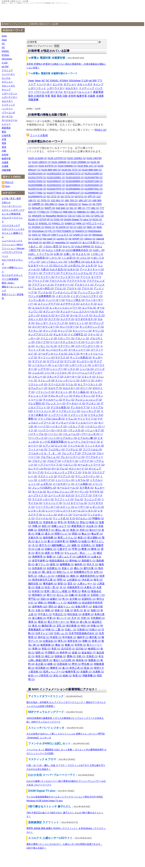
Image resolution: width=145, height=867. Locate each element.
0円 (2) (92, 196)
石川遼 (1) (84, 594)
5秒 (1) (81, 208)
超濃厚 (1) (88, 614)
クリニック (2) (48, 338)
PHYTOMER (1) (65, 231)
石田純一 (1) (98, 594)
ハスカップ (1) (75, 426)
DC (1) (90, 215)
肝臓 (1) (39, 533)
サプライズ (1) (55, 361)
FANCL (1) (58, 223)
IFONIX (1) (38, 227)
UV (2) (87, 234)
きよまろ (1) (83, 254)
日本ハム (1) (61, 633)
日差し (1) (70, 629)
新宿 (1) (62, 583)
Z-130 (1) (37, 238)
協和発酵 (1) (50, 537)
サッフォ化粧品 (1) (81, 357)
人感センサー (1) (86, 583)
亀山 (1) (86, 533)
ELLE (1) (33, 223)
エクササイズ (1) (69, 303)
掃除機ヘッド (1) (57, 602)
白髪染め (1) (50, 640)
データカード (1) (75, 403)
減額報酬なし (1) (61, 545)
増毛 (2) (52, 606)
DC (47, 80)
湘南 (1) (74, 575)
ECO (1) (97, 219)
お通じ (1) (69, 254)
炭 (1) (87, 610)
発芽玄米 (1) (74, 640)
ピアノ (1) (49, 445)
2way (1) (63, 204)
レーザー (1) (82, 506)
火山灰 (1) (92, 526)
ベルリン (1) (70, 464)
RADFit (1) (81, 231)
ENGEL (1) (45, 223)
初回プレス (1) (64, 572)
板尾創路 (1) (47, 644)
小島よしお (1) (46, 575)
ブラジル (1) (89, 453)
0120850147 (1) (75, 192)
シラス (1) (73, 369)
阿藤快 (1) (98, 518)
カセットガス (84, 84)
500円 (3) (50, 208)
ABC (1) (94, 211)
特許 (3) (85, 625)
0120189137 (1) (56, 181)
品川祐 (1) (81, 648)
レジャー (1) (53, 510)
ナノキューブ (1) (65, 422)
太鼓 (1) (39, 610)
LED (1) (81, 227)
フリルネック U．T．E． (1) (44, 453)
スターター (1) (72, 376)
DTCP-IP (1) (46, 219)
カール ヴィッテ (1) (81, 315)
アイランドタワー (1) (67, 277)
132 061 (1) (57, 200)
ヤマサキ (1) (96, 491)
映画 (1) (93, 522)
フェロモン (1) (56, 449)
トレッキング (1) (90, 411)
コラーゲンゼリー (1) (87, 346)
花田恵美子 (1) (46, 529)
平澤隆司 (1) (52, 652)
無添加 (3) (82, 660)
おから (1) (68, 246)
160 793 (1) (71, 200)
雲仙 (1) (84, 522)
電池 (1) (74, 621)
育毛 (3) (62, 522)
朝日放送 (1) (74, 614)
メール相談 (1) (83, 483)
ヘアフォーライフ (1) (50, 464)
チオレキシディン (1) (60, 395)
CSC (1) (80, 215)
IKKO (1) (50, 227)
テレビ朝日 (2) (36, 403)
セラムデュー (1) (37, 388)
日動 (65, 95)
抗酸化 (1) (50, 549)
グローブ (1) (42, 342)
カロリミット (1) (78, 323)
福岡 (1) (39, 652)
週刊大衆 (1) (90, 568)
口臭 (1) (39, 549)
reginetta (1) (62, 242)
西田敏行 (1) (39, 594)
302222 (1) (75, 204)
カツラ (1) (54, 319)
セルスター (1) (71, 388)
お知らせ (6, 202)
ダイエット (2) (63, 391)
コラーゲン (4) (66, 346)
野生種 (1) (87, 663)
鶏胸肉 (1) (75, 541)
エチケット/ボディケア (13, 210)
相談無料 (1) (74, 602)
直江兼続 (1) (39, 617)
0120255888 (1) (37, 185)
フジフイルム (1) (92, 449)
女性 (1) (98, 572)
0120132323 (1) (75, 177)
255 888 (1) (51, 204)
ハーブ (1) (43, 426)
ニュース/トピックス (12, 240)
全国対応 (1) (89, 598)
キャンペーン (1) (82, 330)
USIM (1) (78, 234)
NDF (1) (91, 227)
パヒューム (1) (71, 434)
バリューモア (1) (94, 430)
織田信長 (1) (35, 583)
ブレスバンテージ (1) (72, 457)
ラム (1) (78, 499)
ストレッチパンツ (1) (67, 380)
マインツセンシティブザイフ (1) (62, 472)
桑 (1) (50, 541)
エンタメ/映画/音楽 (11, 214)
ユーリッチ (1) (56, 495)
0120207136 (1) (93, 181)
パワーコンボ (41, 91)
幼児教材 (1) (42, 667)
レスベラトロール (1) (72, 510)
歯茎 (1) (54, 564)
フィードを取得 (39, 135)
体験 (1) (49, 610)
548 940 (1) (62, 208)
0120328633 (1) (75, 185)
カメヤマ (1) (67, 319)
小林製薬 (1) (62, 575)
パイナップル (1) (37, 434)
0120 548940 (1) (67, 165)
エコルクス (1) (40, 307)
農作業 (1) (95, 637)
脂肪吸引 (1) (89, 560)
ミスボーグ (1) (46, 480)
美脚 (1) (36, 648)
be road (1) (49, 238)
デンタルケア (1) (80, 407)
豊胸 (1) (71, 656)
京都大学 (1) (35, 537)
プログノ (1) (39, 460)
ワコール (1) (79, 514)
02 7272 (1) (53, 196)
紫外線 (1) (75, 560)
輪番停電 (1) (72, 671)
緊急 (30, 95)
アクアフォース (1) (43, 284)
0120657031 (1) (93, 188)
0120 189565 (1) (61, 162)
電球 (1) (32, 621)
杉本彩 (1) (38, 591)
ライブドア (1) (83, 495)
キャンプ (98, 84)
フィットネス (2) (94, 445)
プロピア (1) (54, 460)
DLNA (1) (33, 219)
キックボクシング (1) (91, 326)
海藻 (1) (74, 529)
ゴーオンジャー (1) (79, 349)
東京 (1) (36, 625)
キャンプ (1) (65, 330)
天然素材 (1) (98, 617)
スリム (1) (71, 384)
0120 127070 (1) (57, 158)
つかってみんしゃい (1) (53, 261)
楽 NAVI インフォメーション (15, 24)
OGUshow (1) (40, 231)
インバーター (44, 84)
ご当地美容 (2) (40, 257)
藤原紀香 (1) (49, 625)
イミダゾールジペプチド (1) (86, 296)
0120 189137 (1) (41, 162)
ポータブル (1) (59, 468)
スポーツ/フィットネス (13, 229)
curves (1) (62, 238)
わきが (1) (73, 269)
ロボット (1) (65, 514)
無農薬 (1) (94, 660)
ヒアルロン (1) (68, 437)
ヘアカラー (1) (70, 460)
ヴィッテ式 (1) (61, 518)
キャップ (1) (50, 330)
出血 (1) (36, 572)
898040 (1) (83, 211)
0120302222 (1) (56, 185)
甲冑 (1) (76, 549)
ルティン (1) (67, 506)
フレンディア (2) (71, 453)
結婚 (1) (86, 541)
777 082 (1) (92, 208)
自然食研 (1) (39, 568)
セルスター (71, 88)
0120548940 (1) (75, 188)
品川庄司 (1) (68, 648)
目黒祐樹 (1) (64, 663)
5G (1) (73, 208)
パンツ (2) (54, 437)
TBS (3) (46, 234)
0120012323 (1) (37, 173)
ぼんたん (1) (60, 265)
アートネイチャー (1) (92, 269)
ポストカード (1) (78, 468)
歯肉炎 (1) (80, 564)
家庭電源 (98, 91)
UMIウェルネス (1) (61, 234)
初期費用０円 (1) (83, 572)
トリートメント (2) (44, 411)
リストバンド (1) (52, 503)
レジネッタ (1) (36, 510)
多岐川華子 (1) (83, 606)
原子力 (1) (45, 545)
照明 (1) (61, 579)
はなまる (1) (92, 261)
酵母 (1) (95, 549)
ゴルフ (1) (73, 353)
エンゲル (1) (89, 307)
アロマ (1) (87, 288)
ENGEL (54, 80)
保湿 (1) (39, 656)
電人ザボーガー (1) (58, 621)
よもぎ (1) (91, 265)
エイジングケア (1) (49, 303)
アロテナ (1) (74, 288)
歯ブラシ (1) (42, 564)
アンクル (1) (45, 292)
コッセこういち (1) (46, 346)
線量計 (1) (56, 598)
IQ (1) (73, 227)
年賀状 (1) (56, 637)
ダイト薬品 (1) (80, 391)
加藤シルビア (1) (61, 526)
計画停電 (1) (62, 541)
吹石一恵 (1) (52, 587)
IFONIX (64, 80)
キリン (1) (98, 330)
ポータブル (56, 91)
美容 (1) (55, 648)
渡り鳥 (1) (85, 621)
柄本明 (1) (65, 652)
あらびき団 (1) (90, 242)
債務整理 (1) (39, 556)
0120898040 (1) (93, 192)
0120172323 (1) (37, 181)
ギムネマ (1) (60, 334)
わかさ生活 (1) (58, 269)
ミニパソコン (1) (64, 480)
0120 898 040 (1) (51, 169)
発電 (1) (96, 640)
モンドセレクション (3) (60, 491)
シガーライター (56, 88)
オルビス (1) (47, 315)
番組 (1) (59, 644)
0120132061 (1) (56, 177)
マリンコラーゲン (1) (87, 476)
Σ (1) (72, 518)
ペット (5, 256)
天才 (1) (75, 617)
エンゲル (58, 84)
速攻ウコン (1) (66, 606)
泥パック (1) (63, 617)
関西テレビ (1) (63, 533)
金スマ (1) (41, 541)
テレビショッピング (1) (88, 399)
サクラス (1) (62, 357)
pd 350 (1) (48, 242)
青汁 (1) (51, 594)
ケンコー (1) (92, 342)
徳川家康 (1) (73, 625)
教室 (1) (82, 537)
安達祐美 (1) (50, 522)
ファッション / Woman (13, 248)
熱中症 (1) (43, 637)
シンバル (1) (87, 369)
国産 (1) (49, 552)
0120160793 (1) (93, 177)
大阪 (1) (68, 610)
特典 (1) (50, 629)
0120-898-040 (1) (92, 169)
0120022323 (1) (56, 173)
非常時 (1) (80, 644)
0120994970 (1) (37, 196)
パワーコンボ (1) (89, 434)
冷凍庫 (100, 95)
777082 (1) (43, 211)
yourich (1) (76, 242)
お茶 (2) (58, 254)
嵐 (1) (65, 667)
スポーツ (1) (87, 380)
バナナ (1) (61, 430)
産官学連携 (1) (40, 560)
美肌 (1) (46, 648)
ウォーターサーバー (12, 206)
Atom (7, 186)
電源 (53, 95)
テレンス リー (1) (56, 403)
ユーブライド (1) (37, 495)
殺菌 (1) (51, 556)
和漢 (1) (77, 675)
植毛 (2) (98, 579)
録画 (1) (67, 675)
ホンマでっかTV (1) (39, 468)
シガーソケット (37, 88)
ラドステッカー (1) (43, 499)
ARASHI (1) (38, 215)
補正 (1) (49, 656)
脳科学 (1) (83, 637)
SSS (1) (36, 234)
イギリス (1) (63, 296)
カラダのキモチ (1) (86, 319)
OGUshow (75, 80)
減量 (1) (75, 545)
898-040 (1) (69, 211)
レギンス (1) (97, 506)
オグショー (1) (51, 311)
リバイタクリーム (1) (75, 503)
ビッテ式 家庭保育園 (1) (53, 441)
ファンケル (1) (75, 445)
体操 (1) (59, 610)
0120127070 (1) (37, 177)
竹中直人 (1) (45, 614)
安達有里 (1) (35, 522)
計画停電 (39, 95)
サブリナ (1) (39, 361)
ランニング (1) (92, 499)
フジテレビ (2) (73, 449)
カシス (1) (99, 315)
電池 (59, 95)
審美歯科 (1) (50, 583)
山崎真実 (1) (83, 556)
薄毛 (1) (62, 640)
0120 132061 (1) (76, 158)
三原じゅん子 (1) (66, 556)
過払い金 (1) (62, 529)
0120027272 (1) (75, 173)
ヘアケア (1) (86, 460)
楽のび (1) (95, 529)
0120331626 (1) (93, 185)
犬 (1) (35, 545)
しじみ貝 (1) (69, 257)
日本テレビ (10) (44, 633)
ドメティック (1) (77, 414)
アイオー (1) (35, 273)
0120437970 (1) (56, 188)
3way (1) (87, 204)
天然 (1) (85, 617)
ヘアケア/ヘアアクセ (12, 252)
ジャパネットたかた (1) (57, 372)
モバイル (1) (39, 491)
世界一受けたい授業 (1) (57, 591)
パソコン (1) (55, 434)
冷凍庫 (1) (98, 671)
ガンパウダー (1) (69, 326)
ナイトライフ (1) (87, 418)
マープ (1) (38, 472)
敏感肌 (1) (94, 648)
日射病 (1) (83, 629)
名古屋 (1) (41, 663)
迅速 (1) (39, 587)
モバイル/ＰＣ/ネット (12, 275)
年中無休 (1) (69, 637)
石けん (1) (62, 594)
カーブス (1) (62, 315)
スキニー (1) (39, 376)
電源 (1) (42, 621)
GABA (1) (70, 223)
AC (43, 80)
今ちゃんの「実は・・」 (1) (80, 552)
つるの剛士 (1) (76, 261)
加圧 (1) (46, 526)
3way (38, 80)
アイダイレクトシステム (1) (76, 273)
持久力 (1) (92, 564)
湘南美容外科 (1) (89, 575)
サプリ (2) (70, 361)
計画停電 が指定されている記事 (43, 24)
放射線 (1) (60, 656)
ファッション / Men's (12, 244)
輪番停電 (82, 95)
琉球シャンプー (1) (54, 671)
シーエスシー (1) (41, 365)
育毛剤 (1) (73, 522)
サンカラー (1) (84, 361)
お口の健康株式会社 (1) (78, 250)
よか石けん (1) (76, 265)
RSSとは (100, 129)
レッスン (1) (50, 514)
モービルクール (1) (68, 487)
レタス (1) (91, 510)
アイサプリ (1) (51, 273)
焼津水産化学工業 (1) (44, 579)
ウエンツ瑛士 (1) (75, 300)
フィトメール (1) (37, 449)
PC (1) (52, 231)
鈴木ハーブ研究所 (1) (40, 675)
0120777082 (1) (37, 192)
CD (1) (71, 215)
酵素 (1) (86, 549)
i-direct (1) (90, 238)
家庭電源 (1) (78, 526)
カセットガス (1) (37, 319)
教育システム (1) (67, 537)
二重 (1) (59, 629)
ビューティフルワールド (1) (84, 441)
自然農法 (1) (54, 568)
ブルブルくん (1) (50, 457)
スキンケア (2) (55, 376)
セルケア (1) (55, 388)
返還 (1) (76, 652)
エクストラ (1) (88, 303)
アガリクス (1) (57, 280)
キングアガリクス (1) (40, 334)
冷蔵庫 (91, 95)
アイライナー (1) (45, 277)
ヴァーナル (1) (43, 518)
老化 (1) (57, 675)
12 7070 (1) (43, 200)
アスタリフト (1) (84, 284)
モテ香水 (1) (86, 487)
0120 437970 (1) (47, 165)
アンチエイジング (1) (65, 292)
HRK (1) (80, 223)
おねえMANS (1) (84, 246)
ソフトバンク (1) (45, 391)
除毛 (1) (32, 575)
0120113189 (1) (93, 173)
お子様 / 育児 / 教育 (11, 198)
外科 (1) (84, 529)
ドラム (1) (71, 418)
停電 (47, 95)
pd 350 (93, 80)
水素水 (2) (90, 587)
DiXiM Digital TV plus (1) (78, 219)
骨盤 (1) (59, 552)
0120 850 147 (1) (87, 165)
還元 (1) (49, 533)
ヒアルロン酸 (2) (87, 437)
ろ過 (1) (44, 269)
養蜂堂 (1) (56, 667)
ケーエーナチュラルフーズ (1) (67, 342)
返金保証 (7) (89, 652)
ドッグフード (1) (57, 414)
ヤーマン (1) (81, 491)
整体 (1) (86, 591)
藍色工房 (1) (76, 667)
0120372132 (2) (37, 188)
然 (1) (65, 598)
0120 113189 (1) (37, 158)
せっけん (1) (83, 257)
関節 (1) (76, 533)
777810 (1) (56, 211)
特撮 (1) (95, 625)
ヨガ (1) (69, 495)
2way (31, 80)
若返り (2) (67, 568)
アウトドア (7, 70)
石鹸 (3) (73, 594)
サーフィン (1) (46, 357)
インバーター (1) (55, 300)
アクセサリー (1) (64, 284)
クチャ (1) (93, 334)
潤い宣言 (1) (49, 572)
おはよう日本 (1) (55, 250)
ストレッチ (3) (46, 380)
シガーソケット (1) (80, 365)
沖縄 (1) (36, 526)
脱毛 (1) (78, 610)
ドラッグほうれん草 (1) (51, 418)
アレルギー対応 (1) (43, 288)
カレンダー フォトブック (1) (51, 323)
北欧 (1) (80, 656)
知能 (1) (95, 610)
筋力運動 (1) (94, 537)
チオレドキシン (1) (84, 395)
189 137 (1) (84, 200)
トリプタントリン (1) (68, 411)
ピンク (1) (61, 445)
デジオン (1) (93, 403)
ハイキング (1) (58, 426)
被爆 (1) (69, 644)
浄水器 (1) (87, 579)
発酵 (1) (86, 640)
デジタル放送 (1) (60, 407)
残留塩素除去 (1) (59, 560)
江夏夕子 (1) (64, 549)
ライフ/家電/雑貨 (10, 279)
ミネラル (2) (82, 480)
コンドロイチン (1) (56, 349)
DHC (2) (99, 215)
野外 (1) (76, 663)
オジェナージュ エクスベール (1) (79, 311)
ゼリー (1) (86, 388)
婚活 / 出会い (8, 283)
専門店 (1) (34, 598)
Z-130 (84, 80)
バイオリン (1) (93, 426)
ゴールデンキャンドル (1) (52, 353)
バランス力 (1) (75, 430)
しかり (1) (55, 257)
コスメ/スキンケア (11, 225)
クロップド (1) (66, 338)
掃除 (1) (42, 602)
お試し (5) (99, 250)
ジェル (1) (38, 372)
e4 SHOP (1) (76, 238)
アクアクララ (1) (76, 280)
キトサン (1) (35, 330)
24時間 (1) (38, 204)
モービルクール (73, 91)
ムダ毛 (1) (46, 483)
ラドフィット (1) (64, 499)
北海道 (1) (92, 656)
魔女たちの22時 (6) (64, 660)
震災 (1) (71, 583)
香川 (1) (39, 552)
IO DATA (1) (62, 227)
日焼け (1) (95, 629)
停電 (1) (51, 617)
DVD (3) (58, 219)
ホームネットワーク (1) (91, 464)
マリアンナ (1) (66, 476)
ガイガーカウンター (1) (45, 326)
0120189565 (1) (75, 181)
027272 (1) (81, 196)
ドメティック (86, 88)
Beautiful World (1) (56, 215)
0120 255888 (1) (80, 162)
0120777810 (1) (56, 192)
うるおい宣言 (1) (52, 246)
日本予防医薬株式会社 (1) (83, 633)
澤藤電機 (33, 99)
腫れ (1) (78, 568)
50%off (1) (38, 208)
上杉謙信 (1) (74, 579)
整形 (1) (76, 591)
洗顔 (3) (44, 598)
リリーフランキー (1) (47, 506)
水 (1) (63, 587)
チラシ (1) (68, 399)
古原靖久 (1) (88, 545)
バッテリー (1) (46, 430)
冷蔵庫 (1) (86, 671)
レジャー (87, 91)
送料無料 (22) (40, 606)
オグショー (70, 84)
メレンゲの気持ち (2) (44, 487)
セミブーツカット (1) (90, 384)
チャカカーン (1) (52, 399)
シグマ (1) (43, 369)
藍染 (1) (88, 667)
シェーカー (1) (60, 365)
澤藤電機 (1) (89, 675)
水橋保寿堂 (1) (75, 587)
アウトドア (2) (40, 280)
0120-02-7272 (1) (71, 169)
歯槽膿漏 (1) (67, 564)
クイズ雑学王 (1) (77, 334)
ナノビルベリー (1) (86, 422)
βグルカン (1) (84, 518)
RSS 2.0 (9, 182)
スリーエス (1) (56, 384)
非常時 (72, 95)
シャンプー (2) (58, 369)
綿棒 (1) (51, 663)
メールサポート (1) (63, 483)
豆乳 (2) (61, 625)
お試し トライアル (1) (40, 254)
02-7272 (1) (67, 196)
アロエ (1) (60, 288)
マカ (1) (86, 472)
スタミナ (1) (89, 376)
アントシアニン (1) (88, 292)
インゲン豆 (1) (36, 300)
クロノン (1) (82, 338)
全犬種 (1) (75, 598)
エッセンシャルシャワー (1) (65, 307)
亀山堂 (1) (97, 533)
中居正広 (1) (60, 614)
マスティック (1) (47, 476)
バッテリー (7, 108)
